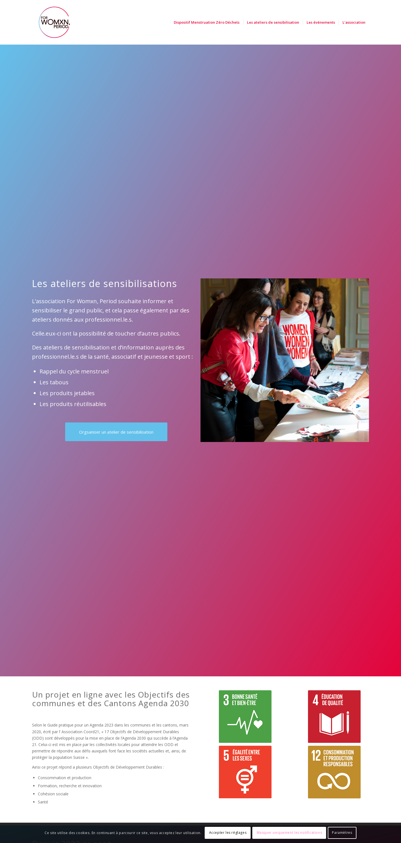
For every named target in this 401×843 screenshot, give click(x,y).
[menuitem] (206, 22)
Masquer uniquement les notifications (289, 832)
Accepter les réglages (228, 832)
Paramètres (342, 832)
